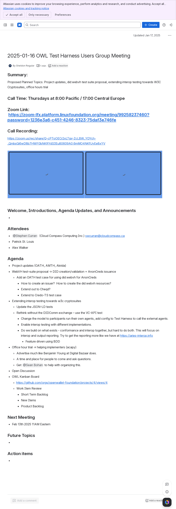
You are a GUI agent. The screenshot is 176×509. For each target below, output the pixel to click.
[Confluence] (19, 25)
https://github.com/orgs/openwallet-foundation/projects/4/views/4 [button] (62, 382)
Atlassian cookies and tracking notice (26, 8)
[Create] (151, 25)
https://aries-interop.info (136, 335)
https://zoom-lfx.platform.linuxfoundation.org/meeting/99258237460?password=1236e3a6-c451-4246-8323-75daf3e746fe (78, 117)
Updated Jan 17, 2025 (146, 35)
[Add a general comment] (24, 501)
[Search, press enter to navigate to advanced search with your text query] (82, 25)
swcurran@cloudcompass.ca (105, 236)
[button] (25, 236)
